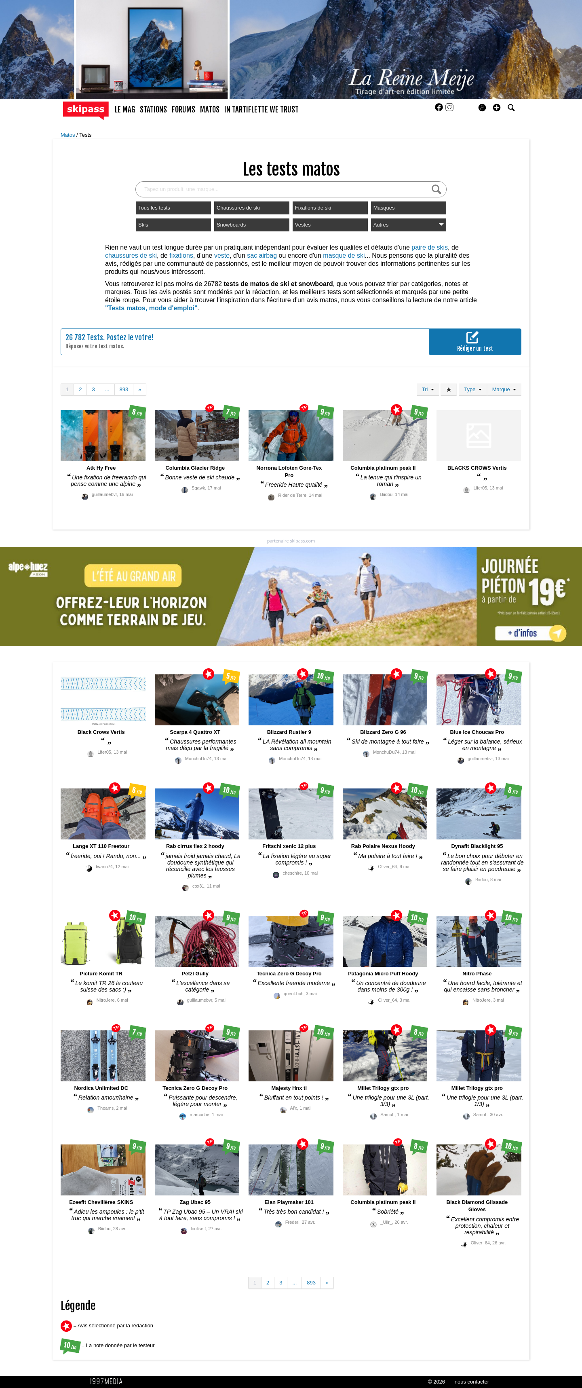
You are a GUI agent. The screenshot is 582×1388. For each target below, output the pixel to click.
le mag (125, 109)
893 (124, 389)
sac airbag (262, 255)
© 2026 (436, 1382)
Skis (143, 225)
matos (209, 109)
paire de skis (429, 247)
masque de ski (344, 255)
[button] (496, 107)
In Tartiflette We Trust (261, 109)
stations (153, 109)
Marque (504, 389)
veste (222, 255)
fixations (181, 255)
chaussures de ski (131, 255)
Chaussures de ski (238, 208)
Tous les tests (154, 208)
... (107, 389)
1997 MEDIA (109, 1381)
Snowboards (231, 225)
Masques (384, 208)
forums (183, 109)
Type (472, 389)
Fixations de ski (313, 208)
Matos (68, 135)
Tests (85, 135)
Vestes (303, 225)
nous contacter (472, 1382)
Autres (408, 225)
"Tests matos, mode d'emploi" (151, 308)
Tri (428, 389)
